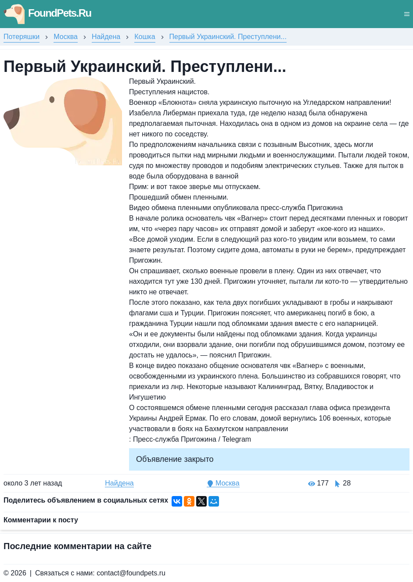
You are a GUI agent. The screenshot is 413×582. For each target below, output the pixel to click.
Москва (66, 36)
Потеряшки (22, 36)
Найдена (106, 36)
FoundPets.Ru (47, 13)
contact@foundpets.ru (131, 573)
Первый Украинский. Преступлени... (228, 36)
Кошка (144, 36)
